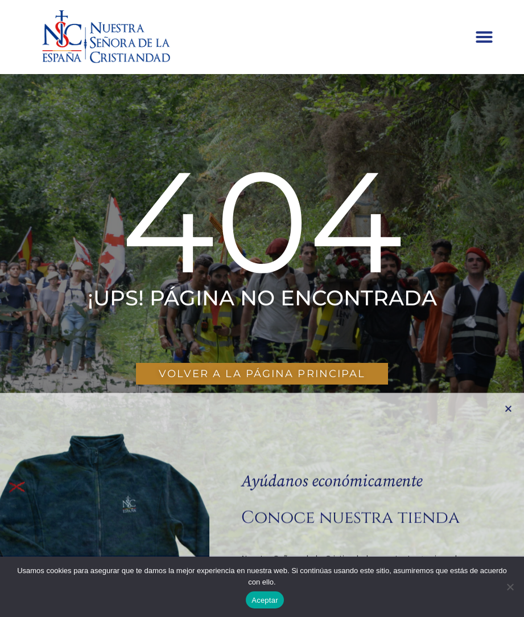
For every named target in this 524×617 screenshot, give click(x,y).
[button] (484, 37)
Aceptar (264, 600)
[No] (509, 587)
